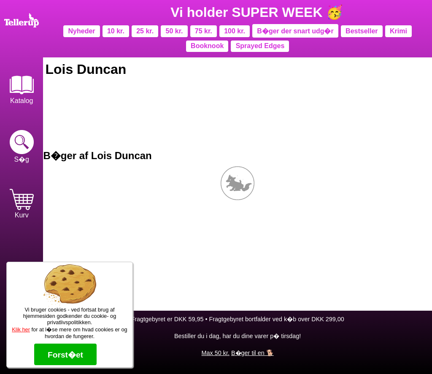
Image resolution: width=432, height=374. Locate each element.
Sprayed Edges (260, 45)
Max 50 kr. (216, 353)
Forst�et (65, 354)
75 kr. (203, 31)
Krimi (398, 31)
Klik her (21, 329)
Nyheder (81, 31)
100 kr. (234, 31)
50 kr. (174, 31)
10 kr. (115, 31)
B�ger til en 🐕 (252, 353)
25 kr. (145, 31)
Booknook (207, 45)
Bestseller (362, 31)
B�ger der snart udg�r (295, 31)
